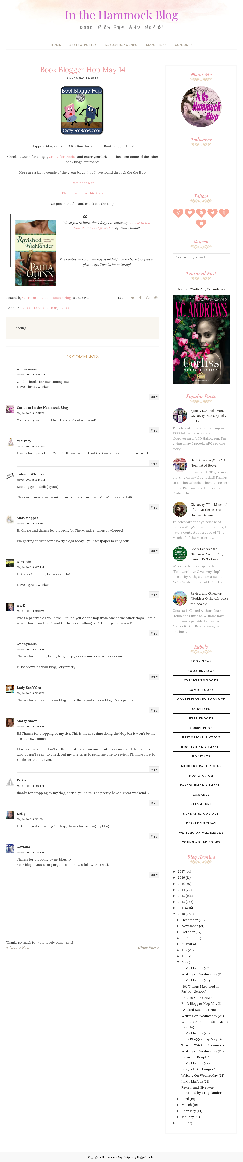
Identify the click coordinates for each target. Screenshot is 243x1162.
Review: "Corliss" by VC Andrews (201, 289)
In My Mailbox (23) (195, 1033)
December (190, 920)
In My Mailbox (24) (195, 980)
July (184, 950)
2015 (181, 884)
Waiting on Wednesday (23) (202, 1051)
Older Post (147, 947)
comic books (201, 690)
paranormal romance (201, 785)
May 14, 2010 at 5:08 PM (30, 693)
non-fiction (201, 775)
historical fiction (201, 737)
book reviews (201, 671)
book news (201, 661)
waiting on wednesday (201, 832)
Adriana (23, 847)
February (189, 1111)
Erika (21, 780)
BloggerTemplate (146, 1157)
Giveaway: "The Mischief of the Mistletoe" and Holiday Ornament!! (208, 510)
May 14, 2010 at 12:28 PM (31, 374)
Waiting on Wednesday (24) (202, 1016)
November (190, 926)
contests (201, 709)
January (188, 1117)
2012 (181, 902)
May (185, 962)
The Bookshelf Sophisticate (83, 193)
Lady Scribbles (29, 687)
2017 (181, 871)
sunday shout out (201, 813)
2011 (181, 908)
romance (201, 794)
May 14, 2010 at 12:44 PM (31, 479)
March (187, 1105)
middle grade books (201, 766)
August (187, 944)
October (188, 932)
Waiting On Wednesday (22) (202, 1075)
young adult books (201, 842)
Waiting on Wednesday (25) (202, 974)
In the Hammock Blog (121, 13)
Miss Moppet (27, 518)
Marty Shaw (27, 721)
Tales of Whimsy (30, 474)
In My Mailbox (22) (195, 1063)
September (190, 938)
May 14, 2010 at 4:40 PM (30, 610)
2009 (182, 1123)
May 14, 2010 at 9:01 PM (30, 819)
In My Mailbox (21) (195, 1081)
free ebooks (201, 718)
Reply (154, 396)
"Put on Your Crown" (197, 998)
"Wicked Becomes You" (199, 1010)
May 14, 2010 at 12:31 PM (30, 413)
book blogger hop (39, 308)
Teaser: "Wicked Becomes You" (205, 1045)
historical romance (201, 747)
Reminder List (83, 183)
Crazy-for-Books (62, 157)
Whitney (24, 441)
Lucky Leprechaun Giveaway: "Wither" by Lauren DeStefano (207, 554)
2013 (181, 896)
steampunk (201, 804)
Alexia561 (25, 562)
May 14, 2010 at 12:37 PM (31, 446)
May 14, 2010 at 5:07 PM (30, 649)
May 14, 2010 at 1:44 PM (30, 523)
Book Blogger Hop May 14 (201, 1039)
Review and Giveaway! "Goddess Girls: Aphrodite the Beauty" (209, 599)
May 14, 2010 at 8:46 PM (30, 785)
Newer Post (19, 947)
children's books (201, 680)
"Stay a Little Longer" (198, 1069)
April (21, 605)
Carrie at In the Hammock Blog (42, 407)
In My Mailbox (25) (195, 968)
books (66, 308)
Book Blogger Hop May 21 (201, 1003)
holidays (201, 756)
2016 (181, 877)
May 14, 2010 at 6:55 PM (30, 726)
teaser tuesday (201, 823)
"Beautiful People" (195, 1057)
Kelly (21, 814)
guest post (201, 728)
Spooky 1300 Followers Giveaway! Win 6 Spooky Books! (208, 416)
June (185, 956)
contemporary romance (201, 699)
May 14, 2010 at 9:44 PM (30, 852)
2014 (181, 889)
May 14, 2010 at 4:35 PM (30, 567)
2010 (181, 914)
